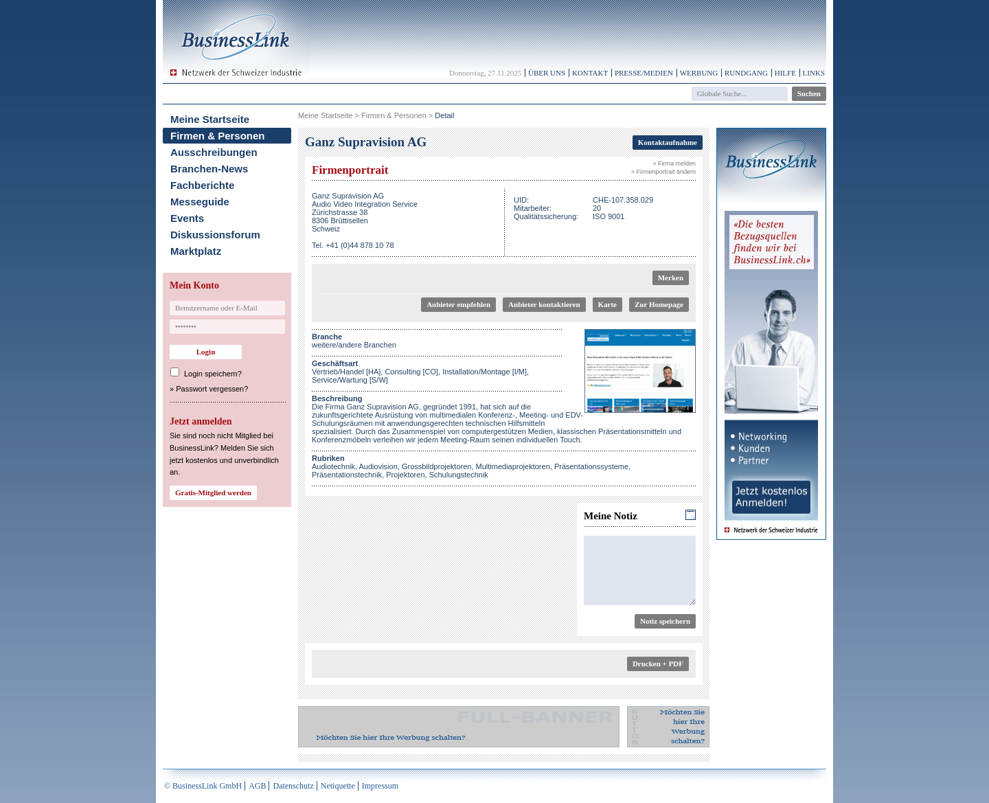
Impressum (380, 786)
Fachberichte (202, 185)
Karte (607, 304)
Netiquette (338, 786)
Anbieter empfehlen (458, 304)
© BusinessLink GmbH (203, 786)
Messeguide (199, 201)
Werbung (699, 73)
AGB (257, 786)
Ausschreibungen (214, 152)
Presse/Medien (644, 73)
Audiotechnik (333, 466)
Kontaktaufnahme (667, 142)
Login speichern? (213, 374)
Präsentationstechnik (347, 475)
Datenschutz (293, 786)
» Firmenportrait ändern (663, 171)
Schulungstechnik (458, 475)
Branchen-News (209, 168)
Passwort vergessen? (212, 389)
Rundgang (746, 73)
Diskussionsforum (215, 234)
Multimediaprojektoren (513, 466)
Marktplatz (195, 251)
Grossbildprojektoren (437, 466)
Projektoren (405, 475)
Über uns (546, 73)
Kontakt (590, 73)
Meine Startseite (209, 119)
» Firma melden (674, 163)
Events (187, 218)
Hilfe (785, 73)
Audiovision (378, 466)
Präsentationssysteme (591, 466)
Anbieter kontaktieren (544, 304)
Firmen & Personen (217, 136)
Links (814, 73)
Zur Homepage (659, 304)
